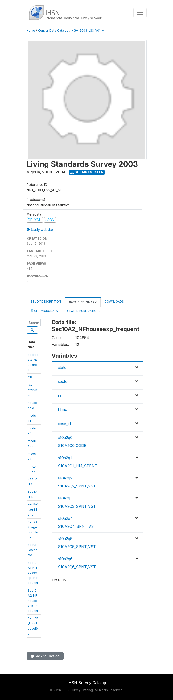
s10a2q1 (65, 457)
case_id (64, 423)
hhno (62, 409)
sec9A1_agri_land (33, 509)
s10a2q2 (65, 478)
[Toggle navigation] (140, 12)
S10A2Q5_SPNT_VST (77, 546)
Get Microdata (86, 172)
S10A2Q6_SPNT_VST (77, 567)
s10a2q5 (65, 538)
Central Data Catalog (53, 30)
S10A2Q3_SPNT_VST (77, 506)
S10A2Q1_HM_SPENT (77, 465)
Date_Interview (33, 390)
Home (31, 30)
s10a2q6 (65, 559)
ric (60, 395)
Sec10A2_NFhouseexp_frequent (33, 601)
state (62, 367)
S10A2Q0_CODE (72, 445)
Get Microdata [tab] (44, 311)
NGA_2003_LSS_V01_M (88, 30)
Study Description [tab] (46, 301)
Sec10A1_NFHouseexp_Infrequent (33, 573)
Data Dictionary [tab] (83, 302)
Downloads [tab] (114, 301)
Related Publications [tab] (83, 311)
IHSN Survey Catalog (86, 682)
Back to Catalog (45, 656)
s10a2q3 (65, 498)
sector (63, 381)
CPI (30, 377)
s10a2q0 (65, 437)
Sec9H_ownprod (32, 550)
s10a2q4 (65, 518)
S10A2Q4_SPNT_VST (77, 526)
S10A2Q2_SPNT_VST (77, 486)
